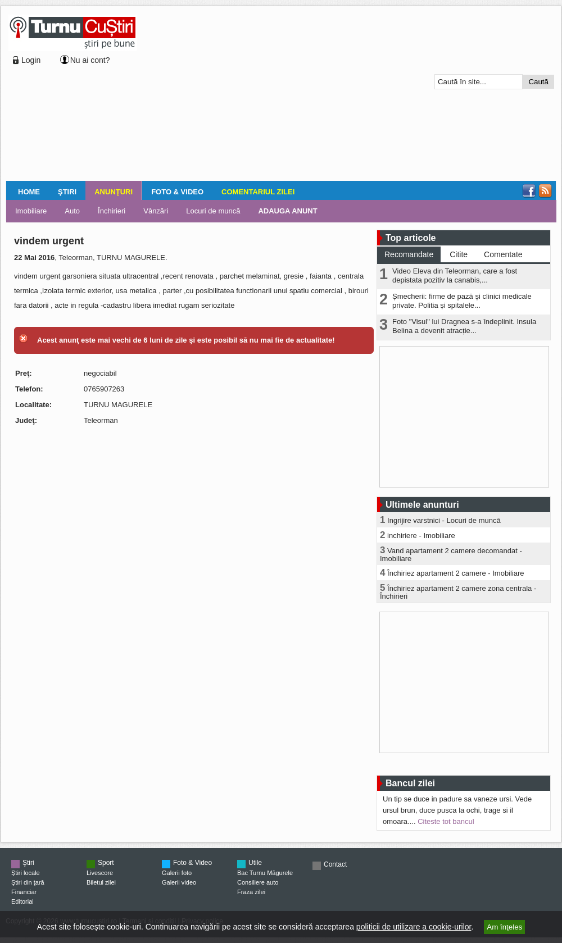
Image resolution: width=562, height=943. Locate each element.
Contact (335, 864)
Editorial (22, 901)
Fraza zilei (251, 892)
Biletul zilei (101, 882)
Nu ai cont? (90, 60)
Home (29, 192)
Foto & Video (177, 192)
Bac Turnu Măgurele (265, 872)
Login (30, 60)
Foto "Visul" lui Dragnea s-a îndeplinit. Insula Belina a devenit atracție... (464, 326)
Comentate (503, 254)
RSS (545, 191)
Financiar (24, 892)
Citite (459, 254)
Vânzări (155, 211)
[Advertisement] (248, 95)
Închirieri (111, 211)
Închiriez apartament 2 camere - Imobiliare (455, 573)
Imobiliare (31, 211)
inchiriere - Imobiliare (421, 535)
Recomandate (408, 254)
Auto (72, 211)
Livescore (100, 872)
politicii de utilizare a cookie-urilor (414, 926)
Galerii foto (177, 872)
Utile (255, 863)
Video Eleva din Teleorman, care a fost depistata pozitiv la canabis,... (454, 275)
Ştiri (67, 192)
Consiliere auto (257, 882)
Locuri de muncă (213, 211)
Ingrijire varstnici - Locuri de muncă (444, 520)
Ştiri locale (25, 872)
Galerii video (179, 882)
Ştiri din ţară (27, 882)
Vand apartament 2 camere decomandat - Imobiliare (451, 554)
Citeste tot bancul (446, 821)
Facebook (529, 191)
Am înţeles (504, 927)
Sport (106, 863)
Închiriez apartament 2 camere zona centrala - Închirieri (458, 592)
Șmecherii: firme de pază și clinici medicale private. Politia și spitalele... (462, 300)
